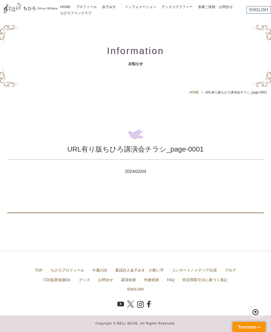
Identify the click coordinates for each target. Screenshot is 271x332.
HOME (65, 7)
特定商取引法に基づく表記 (205, 280)
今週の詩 (99, 270)
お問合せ (105, 280)
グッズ (84, 280)
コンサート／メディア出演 (194, 270)
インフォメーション (140, 7)
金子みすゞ (110, 7)
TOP (39, 270)
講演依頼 (128, 280)
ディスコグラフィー (177, 7)
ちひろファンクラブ (75, 13)
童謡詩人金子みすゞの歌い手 (139, 270)
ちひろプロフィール (67, 270)
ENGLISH (258, 9)
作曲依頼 (151, 280)
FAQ (171, 280)
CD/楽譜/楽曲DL (57, 280)
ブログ (230, 270)
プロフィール (86, 7)
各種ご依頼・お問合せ (215, 7)
